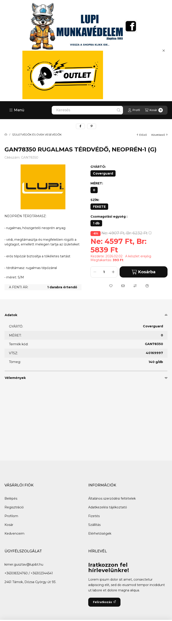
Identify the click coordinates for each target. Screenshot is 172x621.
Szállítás (94, 525)
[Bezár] (164, 50)
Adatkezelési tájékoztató (107, 507)
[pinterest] (91, 126)
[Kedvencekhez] (111, 286)
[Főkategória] (5, 134)
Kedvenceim (14, 533)
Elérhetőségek (99, 533)
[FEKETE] (99, 206)
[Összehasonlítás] (135, 286)
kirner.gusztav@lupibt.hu (23, 564)
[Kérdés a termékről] (147, 286)
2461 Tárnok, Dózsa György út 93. (30, 582)
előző (142, 134)
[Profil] (134, 110)
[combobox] (87, 110)
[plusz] (113, 272)
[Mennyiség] (104, 272)
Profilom (11, 516)
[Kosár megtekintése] (154, 110)
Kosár (8, 525)
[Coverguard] (103, 173)
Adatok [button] (11, 315)
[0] (94, 190)
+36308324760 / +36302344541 (28, 573)
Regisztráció (14, 507)
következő (159, 134)
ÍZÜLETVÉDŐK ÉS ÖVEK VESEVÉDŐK (37, 134)
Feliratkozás (104, 602)
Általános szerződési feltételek (112, 498)
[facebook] (80, 126)
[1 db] (96, 223)
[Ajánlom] (123, 286)
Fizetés (94, 516)
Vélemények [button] (15, 378)
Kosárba (143, 272)
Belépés (10, 498)
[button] (16, 110)
